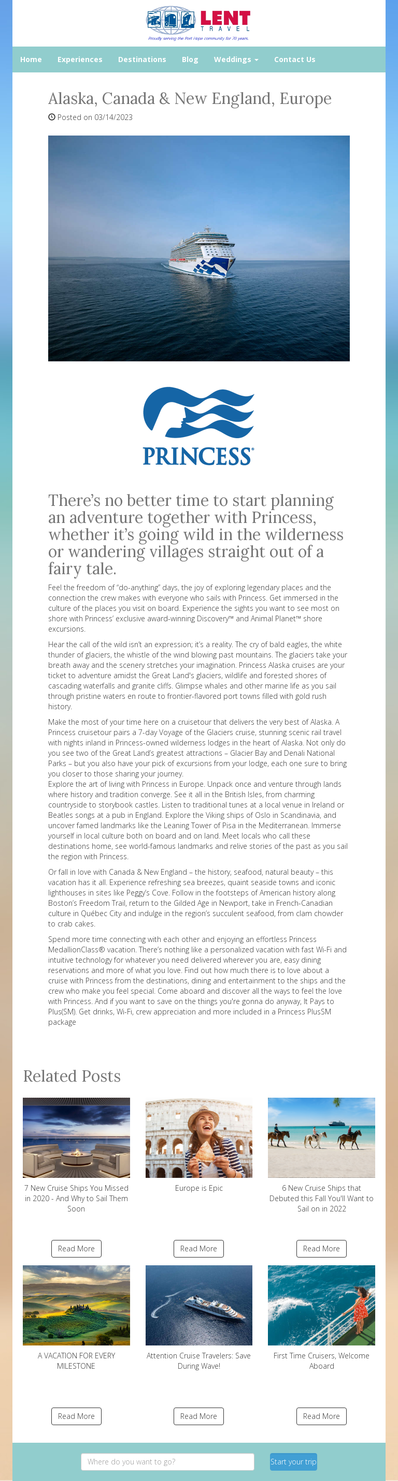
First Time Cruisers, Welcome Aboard (321, 1318)
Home (31, 59)
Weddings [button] (236, 59)
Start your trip (294, 1462)
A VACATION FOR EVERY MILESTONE (76, 1318)
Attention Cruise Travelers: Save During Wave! (199, 1318)
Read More (76, 1248)
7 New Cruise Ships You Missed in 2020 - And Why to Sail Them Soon (76, 1156)
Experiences (80, 59)
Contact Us (295, 59)
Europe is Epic (199, 1145)
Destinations (142, 59)
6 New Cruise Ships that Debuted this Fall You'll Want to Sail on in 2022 (321, 1156)
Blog (190, 59)
